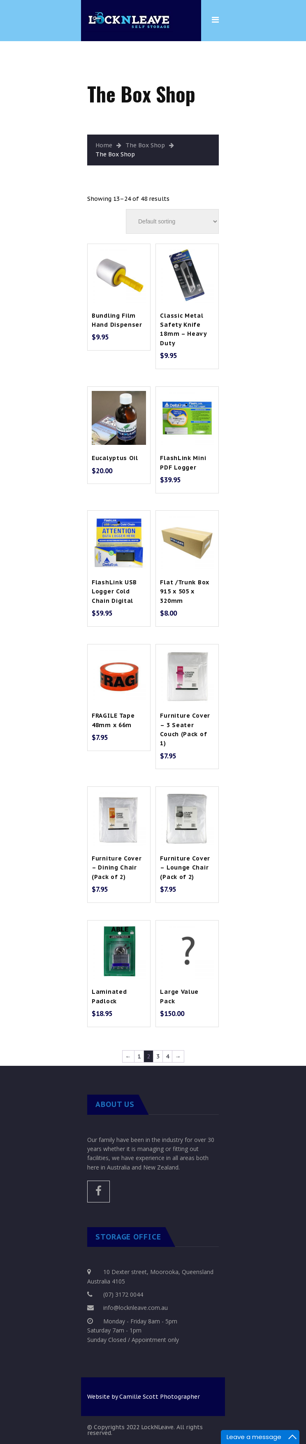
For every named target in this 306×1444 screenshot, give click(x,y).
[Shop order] (172, 221)
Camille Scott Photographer (159, 1396)
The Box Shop (145, 145)
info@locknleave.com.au (135, 1307)
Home (103, 145)
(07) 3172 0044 (123, 1294)
